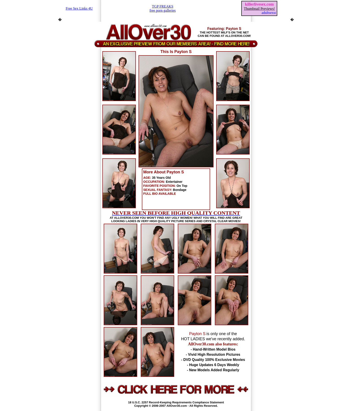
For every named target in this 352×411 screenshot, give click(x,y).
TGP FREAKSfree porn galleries (163, 8)
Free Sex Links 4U (79, 8)
